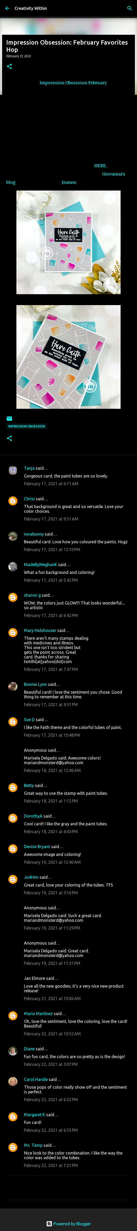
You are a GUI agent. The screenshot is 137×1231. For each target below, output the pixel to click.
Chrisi (29, 498)
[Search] (130, 8)
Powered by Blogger (68, 1223)
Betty (29, 785)
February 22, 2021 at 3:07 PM (51, 1064)
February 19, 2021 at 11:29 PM (52, 928)
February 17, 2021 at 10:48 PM (52, 735)
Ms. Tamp (33, 1145)
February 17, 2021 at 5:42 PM (51, 580)
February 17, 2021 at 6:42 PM (51, 615)
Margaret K (34, 1114)
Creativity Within (31, 8)
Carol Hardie (36, 1079)
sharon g (32, 595)
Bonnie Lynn (35, 684)
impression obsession (26, 426)
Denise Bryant (37, 846)
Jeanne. (69, 182)
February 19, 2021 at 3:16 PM (51, 892)
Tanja (29, 468)
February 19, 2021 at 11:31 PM (52, 963)
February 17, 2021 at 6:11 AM (51, 483)
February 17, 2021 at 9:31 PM (51, 704)
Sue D (29, 719)
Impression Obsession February (74, 82)
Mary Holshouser (40, 630)
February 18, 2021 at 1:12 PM (51, 801)
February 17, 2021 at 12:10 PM (52, 549)
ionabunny (34, 534)
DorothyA (33, 816)
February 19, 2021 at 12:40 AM (52, 862)
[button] (9, 66)
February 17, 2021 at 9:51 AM (51, 519)
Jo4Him (31, 877)
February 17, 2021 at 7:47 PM (51, 669)
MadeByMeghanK (40, 564)
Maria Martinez (38, 1013)
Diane (29, 1048)
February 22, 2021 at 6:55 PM (51, 1130)
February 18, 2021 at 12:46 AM (52, 770)
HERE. (100, 165)
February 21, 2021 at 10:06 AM (52, 998)
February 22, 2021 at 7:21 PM (51, 1165)
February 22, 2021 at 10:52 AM (52, 1033)
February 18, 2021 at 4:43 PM (51, 831)
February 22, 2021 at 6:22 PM (51, 1099)
